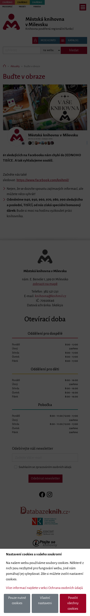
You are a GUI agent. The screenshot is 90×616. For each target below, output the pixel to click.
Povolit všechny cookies (73, 603)
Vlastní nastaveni (45, 600)
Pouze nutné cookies (17, 600)
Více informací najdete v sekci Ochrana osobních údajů (44, 588)
